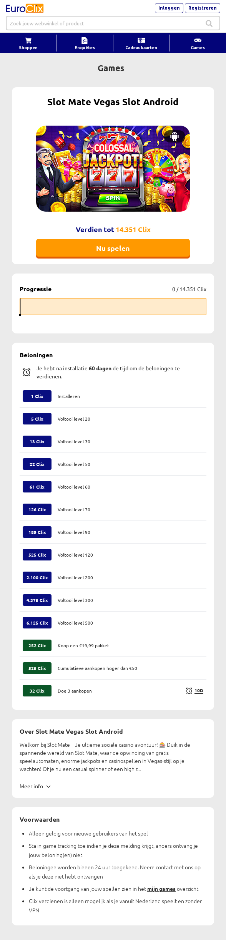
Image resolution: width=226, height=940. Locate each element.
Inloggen (169, 7)
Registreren (202, 7)
